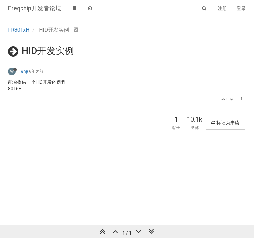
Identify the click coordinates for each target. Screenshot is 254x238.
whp (24, 71)
